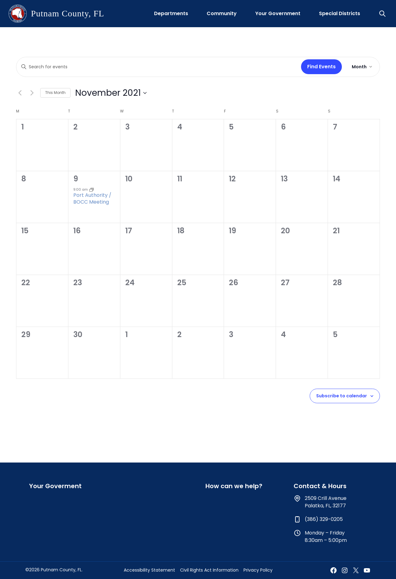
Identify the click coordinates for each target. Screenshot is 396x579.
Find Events (321, 66)
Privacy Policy (258, 570)
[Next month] (32, 93)
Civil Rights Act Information (209, 570)
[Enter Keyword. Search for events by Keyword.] (157, 67)
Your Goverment (55, 486)
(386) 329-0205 (324, 519)
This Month (55, 92)
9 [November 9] (75, 179)
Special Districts (339, 13)
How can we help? (233, 486)
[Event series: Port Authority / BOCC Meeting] (91, 189)
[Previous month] (20, 93)
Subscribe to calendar (341, 396)
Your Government (277, 13)
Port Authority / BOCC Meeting (92, 198)
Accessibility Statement (149, 570)
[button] (383, 13)
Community (222, 13)
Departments (171, 13)
